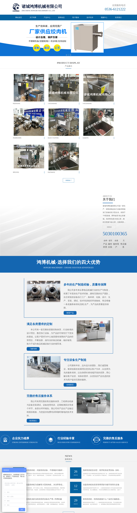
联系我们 (118, 17)
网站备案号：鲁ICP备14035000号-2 (68, 495)
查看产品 (70, 270)
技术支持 (90, 17)
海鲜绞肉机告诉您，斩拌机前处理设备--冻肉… (102, 427)
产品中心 (47, 17)
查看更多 (69, 137)
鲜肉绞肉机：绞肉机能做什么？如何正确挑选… (102, 456)
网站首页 (18, 17)
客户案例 (75, 17)
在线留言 (70, 342)
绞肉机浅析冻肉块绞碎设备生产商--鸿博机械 (44, 456)
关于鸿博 (33, 17)
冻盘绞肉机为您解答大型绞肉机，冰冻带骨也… (45, 442)
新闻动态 (61, 17)
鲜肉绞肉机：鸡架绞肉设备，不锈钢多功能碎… (45, 427)
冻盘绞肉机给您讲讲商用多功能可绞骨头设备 (101, 442)
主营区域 (56, 509)
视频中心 (104, 17)
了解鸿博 (33, 306)
